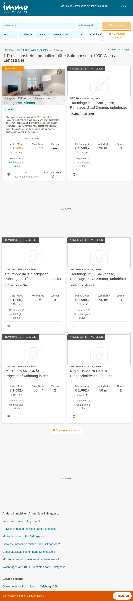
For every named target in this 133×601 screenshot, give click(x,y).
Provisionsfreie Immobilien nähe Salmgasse (29, 528)
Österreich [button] (103, 6)
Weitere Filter (68, 34)
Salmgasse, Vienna (19, 103)
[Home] (15, 8)
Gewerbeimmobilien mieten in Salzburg (27, 586)
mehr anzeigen (33, 138)
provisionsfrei (96, 34)
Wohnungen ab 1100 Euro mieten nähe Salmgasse (34, 567)
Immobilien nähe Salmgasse (20, 521)
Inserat (122, 6)
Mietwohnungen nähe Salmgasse (23, 536)
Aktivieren (122, 595)
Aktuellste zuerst (117, 49)
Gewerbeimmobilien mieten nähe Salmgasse (30, 544)
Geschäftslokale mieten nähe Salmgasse (28, 551)
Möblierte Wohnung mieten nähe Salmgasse (30, 559)
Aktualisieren (116, 25)
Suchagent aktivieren (117, 35)
